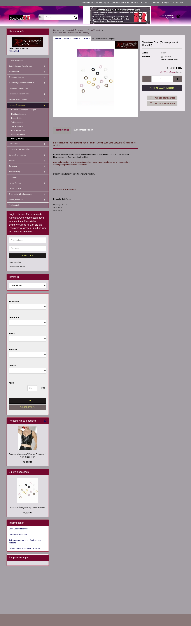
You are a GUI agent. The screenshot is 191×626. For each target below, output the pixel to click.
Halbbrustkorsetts (18, 114)
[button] (156, 3)
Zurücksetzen (27, 407)
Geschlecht (14, 318)
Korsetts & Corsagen (17, 105)
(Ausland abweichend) (169, 59)
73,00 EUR (27, 462)
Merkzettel (177, 3)
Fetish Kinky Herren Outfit (19, 94)
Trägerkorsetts (17, 126)
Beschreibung (62, 130)
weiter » (77, 38)
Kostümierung (14, 172)
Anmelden (27, 256)
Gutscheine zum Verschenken (20, 66)
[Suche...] (41, 17)
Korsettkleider (17, 118)
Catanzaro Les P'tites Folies (19, 149)
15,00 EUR (27, 513)
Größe (12, 366)
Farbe (12, 333)
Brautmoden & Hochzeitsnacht (20, 194)
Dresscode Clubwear (17, 77)
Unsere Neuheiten (16, 60)
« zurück (67, 38)
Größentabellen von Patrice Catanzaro (24, 548)
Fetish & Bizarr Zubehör (18, 100)
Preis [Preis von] (11, 383)
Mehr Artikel (14, 51)
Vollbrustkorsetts (18, 135)
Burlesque (13, 177)
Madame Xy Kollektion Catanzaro (21, 83)
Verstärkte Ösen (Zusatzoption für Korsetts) (27, 508)
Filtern (28, 401)
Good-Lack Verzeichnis (18, 529)
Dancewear (13, 166)
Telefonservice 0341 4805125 (125, 3)
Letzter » (86, 38)
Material (13, 350)
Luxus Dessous (14, 144)
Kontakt (145, 3)
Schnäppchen (14, 72)
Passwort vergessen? (17, 266)
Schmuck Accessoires (17, 155)
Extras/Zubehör (17, 139)
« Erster (58, 38)
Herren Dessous (15, 183)
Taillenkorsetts (17, 122)
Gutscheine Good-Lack (18, 535)
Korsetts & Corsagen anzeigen (23, 110)
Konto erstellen (15, 262)
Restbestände (14, 205)
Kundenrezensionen (83, 130)
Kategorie (14, 302)
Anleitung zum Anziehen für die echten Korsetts (25, 541)
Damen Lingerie (15, 188)
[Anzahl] (162, 79)
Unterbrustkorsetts (18, 130)
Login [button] (165, 3)
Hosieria (12, 161)
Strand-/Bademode (16, 200)
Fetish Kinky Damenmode (18, 88)
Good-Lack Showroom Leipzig (95, 3)
